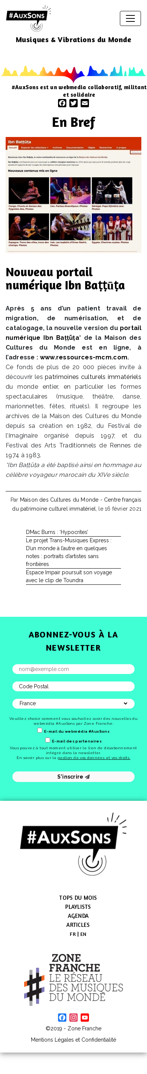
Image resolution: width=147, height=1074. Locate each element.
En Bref (73, 122)
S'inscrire (73, 777)
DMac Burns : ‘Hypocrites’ (57, 532)
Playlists (78, 906)
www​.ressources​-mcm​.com (84, 357)
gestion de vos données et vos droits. (94, 758)
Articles (78, 924)
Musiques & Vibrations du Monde (74, 39)
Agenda (78, 915)
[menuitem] (73, 934)
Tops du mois (78, 897)
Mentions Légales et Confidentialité (73, 1040)
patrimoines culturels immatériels (93, 376)
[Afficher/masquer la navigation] (130, 18)
